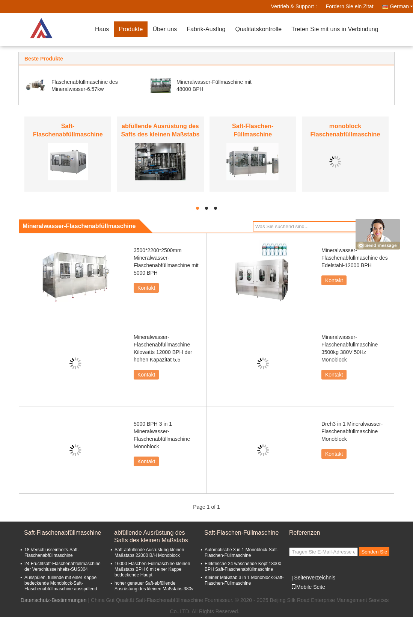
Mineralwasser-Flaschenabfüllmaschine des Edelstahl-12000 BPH (354, 257)
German (401, 6)
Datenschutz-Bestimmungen (54, 600)
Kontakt (146, 288)
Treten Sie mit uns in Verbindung (334, 29)
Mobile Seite (308, 587)
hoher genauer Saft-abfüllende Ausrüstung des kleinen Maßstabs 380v (154, 586)
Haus (102, 29)
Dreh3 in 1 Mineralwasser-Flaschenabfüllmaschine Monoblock (352, 431)
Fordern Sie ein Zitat (350, 6)
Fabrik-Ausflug (206, 29)
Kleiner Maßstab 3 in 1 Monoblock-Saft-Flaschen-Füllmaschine (244, 580)
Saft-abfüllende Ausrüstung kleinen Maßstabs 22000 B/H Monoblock (149, 552)
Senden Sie (374, 552)
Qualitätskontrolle (258, 29)
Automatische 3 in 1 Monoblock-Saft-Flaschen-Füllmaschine (241, 552)
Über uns (164, 29)
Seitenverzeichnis (314, 578)
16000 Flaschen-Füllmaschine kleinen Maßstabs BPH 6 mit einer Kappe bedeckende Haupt (152, 569)
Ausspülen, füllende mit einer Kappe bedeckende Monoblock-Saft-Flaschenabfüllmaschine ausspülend (60, 583)
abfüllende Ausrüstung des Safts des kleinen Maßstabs (151, 536)
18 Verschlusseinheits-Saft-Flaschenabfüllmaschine (51, 552)
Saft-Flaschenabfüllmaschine (62, 532)
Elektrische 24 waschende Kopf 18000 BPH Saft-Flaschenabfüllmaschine (243, 566)
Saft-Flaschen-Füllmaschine (241, 532)
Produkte (131, 29)
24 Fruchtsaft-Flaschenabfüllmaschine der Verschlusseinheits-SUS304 (62, 566)
